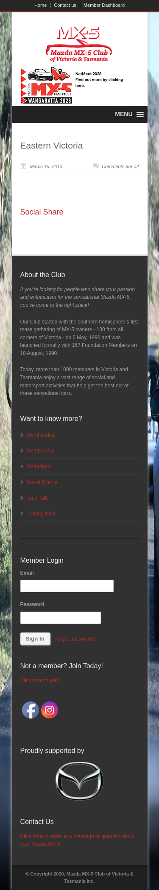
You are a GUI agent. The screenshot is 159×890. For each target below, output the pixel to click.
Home (40, 5)
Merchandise (41, 435)
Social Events (42, 482)
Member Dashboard (104, 5)
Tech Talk (37, 498)
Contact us (65, 5)
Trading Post (41, 514)
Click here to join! (39, 681)
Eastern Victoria (51, 145)
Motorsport (39, 466)
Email (27, 573)
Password (32, 604)
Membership (41, 451)
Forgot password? (74, 639)
